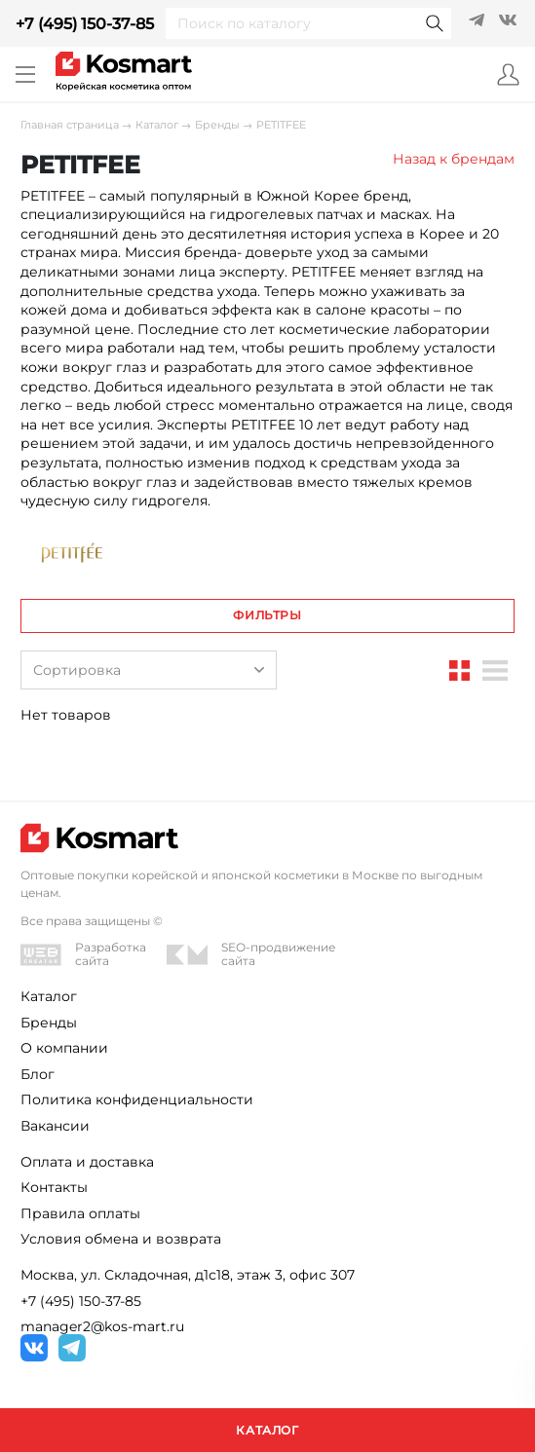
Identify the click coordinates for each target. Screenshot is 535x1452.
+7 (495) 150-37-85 (85, 24)
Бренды (217, 125)
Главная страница (69, 125)
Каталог (156, 125)
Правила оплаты (80, 1213)
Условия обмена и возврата (120, 1239)
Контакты (54, 1187)
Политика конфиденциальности (136, 1099)
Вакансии (55, 1126)
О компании (64, 1048)
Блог (37, 1074)
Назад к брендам (454, 159)
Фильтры (267, 615)
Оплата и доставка (87, 1162)
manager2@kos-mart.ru (102, 1326)
